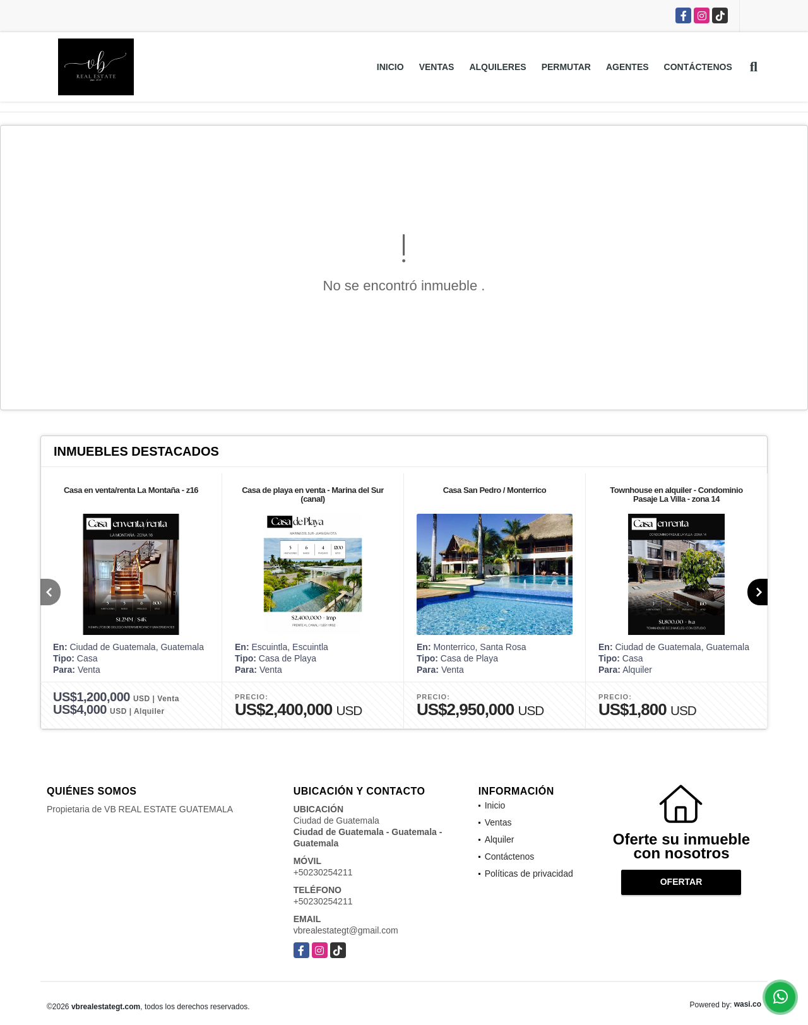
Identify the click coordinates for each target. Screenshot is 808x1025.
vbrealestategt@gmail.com (346, 930)
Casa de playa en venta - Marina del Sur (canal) (313, 494)
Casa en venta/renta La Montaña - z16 (131, 490)
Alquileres (497, 67)
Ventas (436, 67)
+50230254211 (323, 872)
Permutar (566, 67)
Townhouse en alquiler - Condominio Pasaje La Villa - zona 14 (676, 494)
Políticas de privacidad (529, 873)
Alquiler (499, 839)
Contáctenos (698, 67)
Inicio (390, 67)
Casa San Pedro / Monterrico (495, 490)
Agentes (627, 67)
